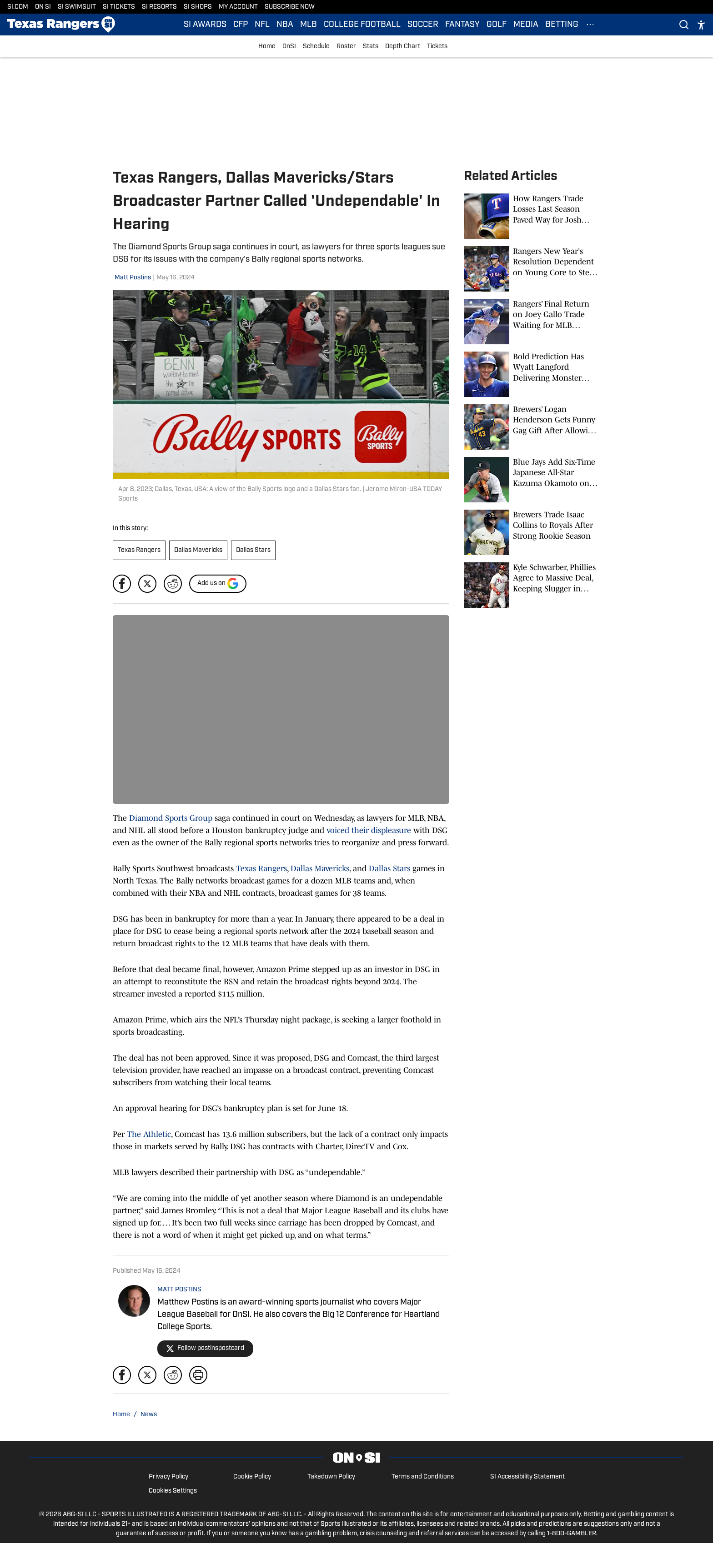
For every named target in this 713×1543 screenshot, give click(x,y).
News (149, 1414)
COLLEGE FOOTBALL (362, 24)
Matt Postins (133, 277)
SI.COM (17, 7)
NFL (262, 24)
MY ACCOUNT (238, 7)
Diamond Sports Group (170, 818)
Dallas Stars (253, 550)
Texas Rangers (139, 550)
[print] (198, 1375)
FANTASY (462, 24)
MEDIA (525, 24)
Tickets (437, 46)
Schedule (316, 46)
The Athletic (149, 1134)
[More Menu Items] (590, 25)
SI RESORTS (159, 7)
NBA (284, 24)
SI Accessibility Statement (527, 1477)
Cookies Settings (173, 1491)
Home (267, 46)
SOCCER (422, 24)
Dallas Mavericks (198, 550)
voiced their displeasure (368, 830)
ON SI (43, 7)
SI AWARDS (205, 24)
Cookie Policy (252, 1477)
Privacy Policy (168, 1477)
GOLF (497, 24)
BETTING (561, 24)
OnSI (289, 46)
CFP (240, 24)
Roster (346, 46)
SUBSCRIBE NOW (290, 7)
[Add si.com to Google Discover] (217, 584)
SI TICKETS (119, 7)
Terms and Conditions (423, 1477)
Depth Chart (402, 46)
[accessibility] (701, 25)
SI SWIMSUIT (77, 7)
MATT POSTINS (179, 1289)
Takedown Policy (331, 1477)
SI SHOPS (198, 7)
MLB (308, 24)
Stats (370, 46)
